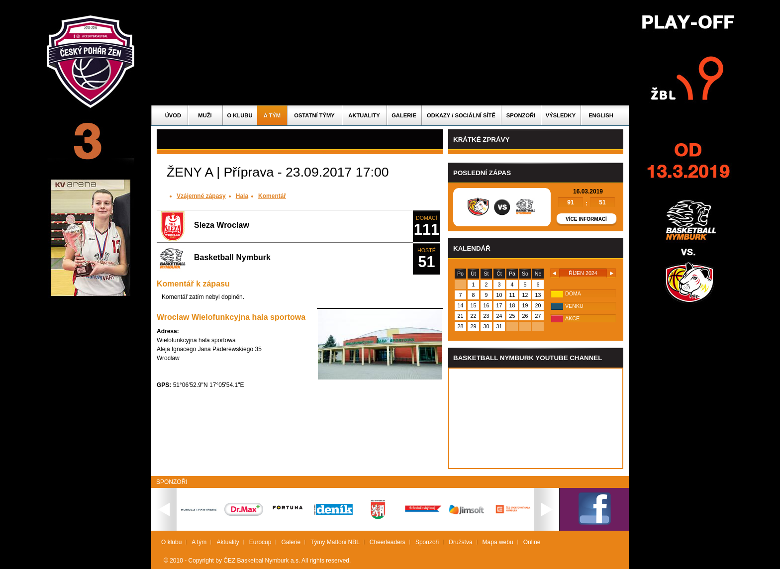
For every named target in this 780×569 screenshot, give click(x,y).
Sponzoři (520, 115)
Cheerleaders (387, 542)
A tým (272, 115)
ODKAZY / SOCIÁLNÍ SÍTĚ (461, 115)
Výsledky (561, 115)
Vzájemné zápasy (201, 195)
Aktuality (364, 115)
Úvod (173, 115)
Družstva (460, 542)
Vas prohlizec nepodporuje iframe (535, 418)
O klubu (240, 115)
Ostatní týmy (314, 115)
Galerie (403, 115)
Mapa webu (498, 542)
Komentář (272, 195)
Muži (204, 115)
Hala (242, 195)
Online (532, 542)
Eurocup (260, 542)
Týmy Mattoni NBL (335, 542)
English (600, 115)
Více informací (586, 219)
